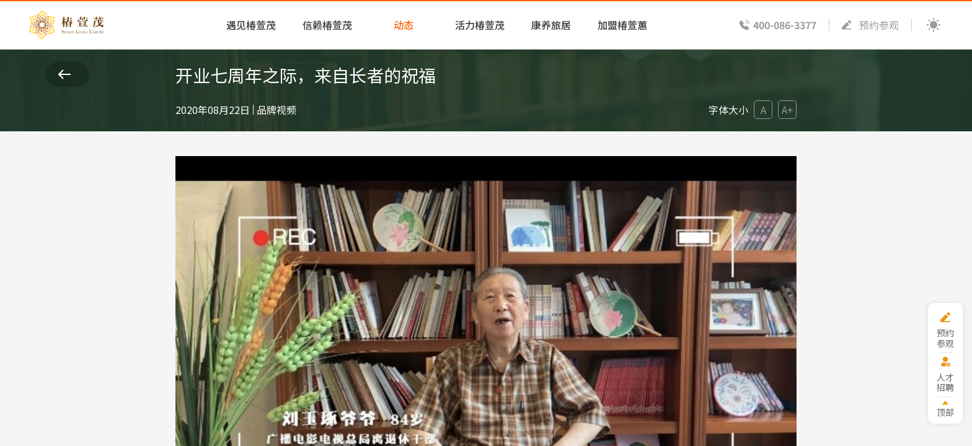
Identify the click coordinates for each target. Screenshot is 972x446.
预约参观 (879, 24)
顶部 (945, 412)
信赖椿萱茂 (327, 24)
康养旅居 (551, 24)
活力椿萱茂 (480, 24)
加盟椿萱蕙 (622, 24)
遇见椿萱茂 (251, 24)
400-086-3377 (784, 24)
